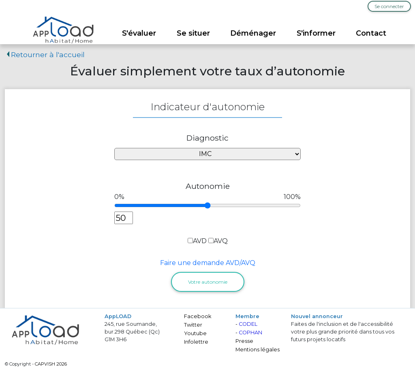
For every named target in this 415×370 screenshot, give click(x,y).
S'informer (316, 33)
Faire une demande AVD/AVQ (207, 263)
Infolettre (196, 342)
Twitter (193, 325)
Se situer (193, 33)
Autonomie (208, 186)
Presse (244, 341)
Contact (371, 33)
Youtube (195, 333)
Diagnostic (207, 138)
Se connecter (389, 6)
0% (119, 197)
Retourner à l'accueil (45, 54)
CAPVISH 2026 (51, 364)
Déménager (253, 33)
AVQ (221, 241)
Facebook (197, 316)
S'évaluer (139, 33)
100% (292, 197)
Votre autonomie (207, 282)
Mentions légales (257, 349)
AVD (200, 241)
